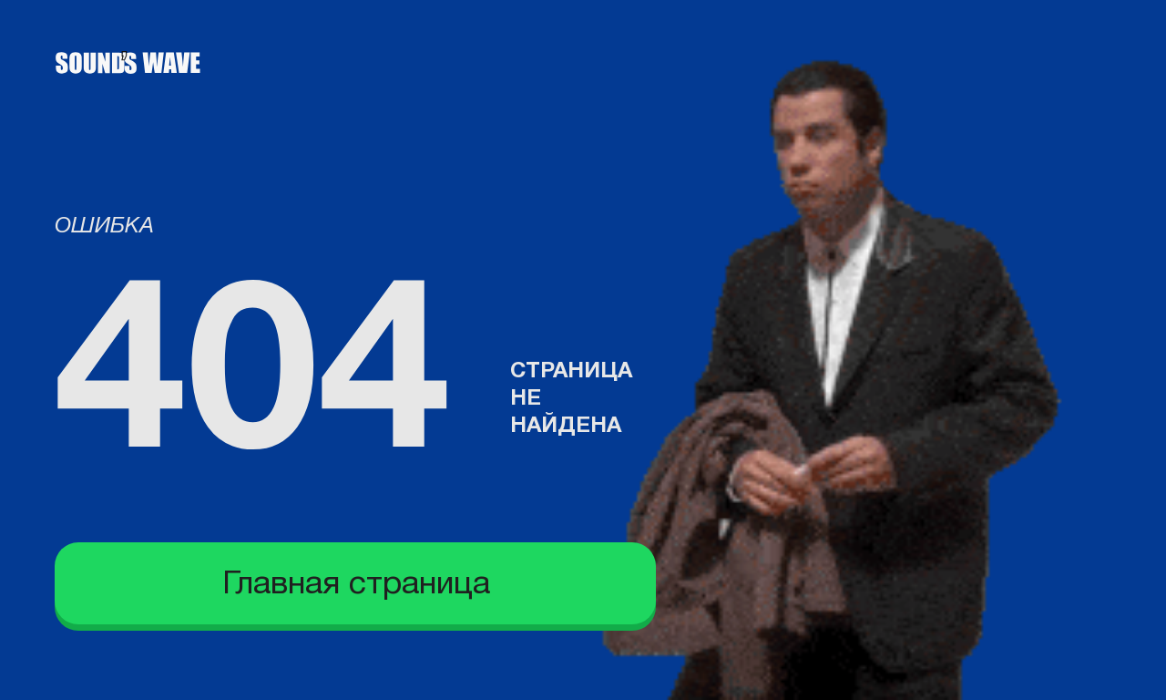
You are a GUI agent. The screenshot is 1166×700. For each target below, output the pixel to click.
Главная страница (356, 585)
